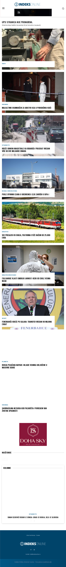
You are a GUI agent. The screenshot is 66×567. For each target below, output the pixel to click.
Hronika (5, 104)
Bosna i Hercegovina (9, 191)
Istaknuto (6, 145)
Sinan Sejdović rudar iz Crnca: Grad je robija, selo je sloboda (33, 517)
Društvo (5, 231)
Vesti (4, 63)
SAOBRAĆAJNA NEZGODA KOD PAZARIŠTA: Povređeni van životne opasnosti (24, 409)
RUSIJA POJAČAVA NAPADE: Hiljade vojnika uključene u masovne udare (24, 366)
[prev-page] (3, 459)
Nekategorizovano (9, 275)
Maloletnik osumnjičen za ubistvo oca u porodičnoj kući (26, 107)
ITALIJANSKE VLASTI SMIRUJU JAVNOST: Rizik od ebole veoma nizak (26, 279)
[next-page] (34, 521)
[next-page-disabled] (6, 459)
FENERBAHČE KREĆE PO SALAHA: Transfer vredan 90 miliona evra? (27, 323)
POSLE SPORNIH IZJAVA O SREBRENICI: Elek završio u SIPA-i (25, 194)
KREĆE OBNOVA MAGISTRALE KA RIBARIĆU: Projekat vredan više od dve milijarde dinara (26, 150)
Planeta (5, 361)
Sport (4, 318)
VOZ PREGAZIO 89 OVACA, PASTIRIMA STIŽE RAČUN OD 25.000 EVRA (26, 236)
